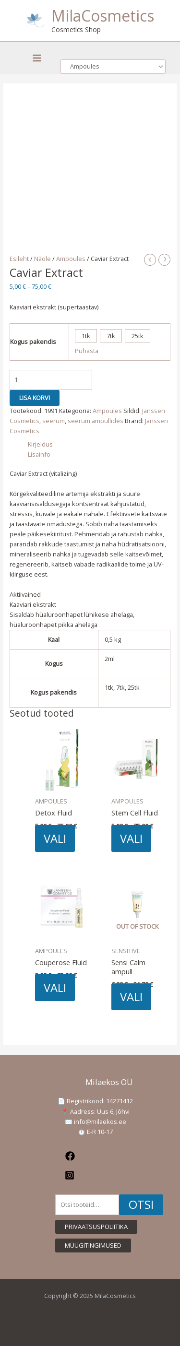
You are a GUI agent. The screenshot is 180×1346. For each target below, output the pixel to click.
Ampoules (70, 258)
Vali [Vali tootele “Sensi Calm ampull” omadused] (131, 996)
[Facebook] (85, 1156)
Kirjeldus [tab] (40, 444)
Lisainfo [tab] (39, 454)
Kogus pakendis (33, 341)
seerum (53, 420)
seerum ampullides (95, 420)
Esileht (19, 258)
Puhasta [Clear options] (86, 350)
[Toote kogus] (51, 380)
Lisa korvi (34, 397)
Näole (42, 258)
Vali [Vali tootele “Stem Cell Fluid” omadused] (131, 838)
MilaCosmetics (102, 15)
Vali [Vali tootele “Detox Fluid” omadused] (55, 838)
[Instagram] (85, 1175)
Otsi (141, 1204)
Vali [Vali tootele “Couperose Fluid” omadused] (55, 987)
